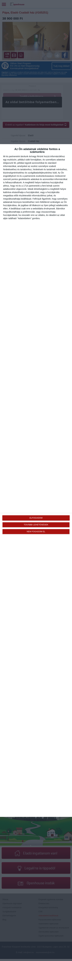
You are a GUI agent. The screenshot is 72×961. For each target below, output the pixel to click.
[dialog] (36, 480)
